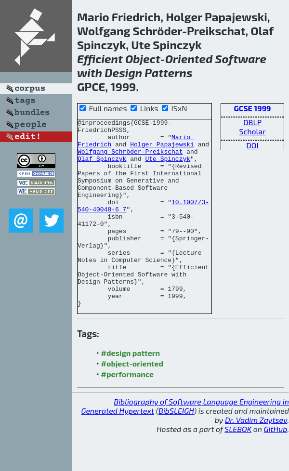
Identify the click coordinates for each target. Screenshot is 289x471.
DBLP (252, 122)
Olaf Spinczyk (102, 167)
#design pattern (130, 390)
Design (123, 72)
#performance (127, 411)
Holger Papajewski (162, 149)
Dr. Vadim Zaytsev (256, 457)
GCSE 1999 (252, 108)
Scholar (252, 131)
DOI (252, 145)
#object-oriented (132, 401)
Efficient (100, 58)
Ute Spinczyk (167, 167)
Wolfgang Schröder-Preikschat (130, 158)
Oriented (189, 58)
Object (142, 58)
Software (241, 58)
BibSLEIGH (176, 448)
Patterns (168, 72)
